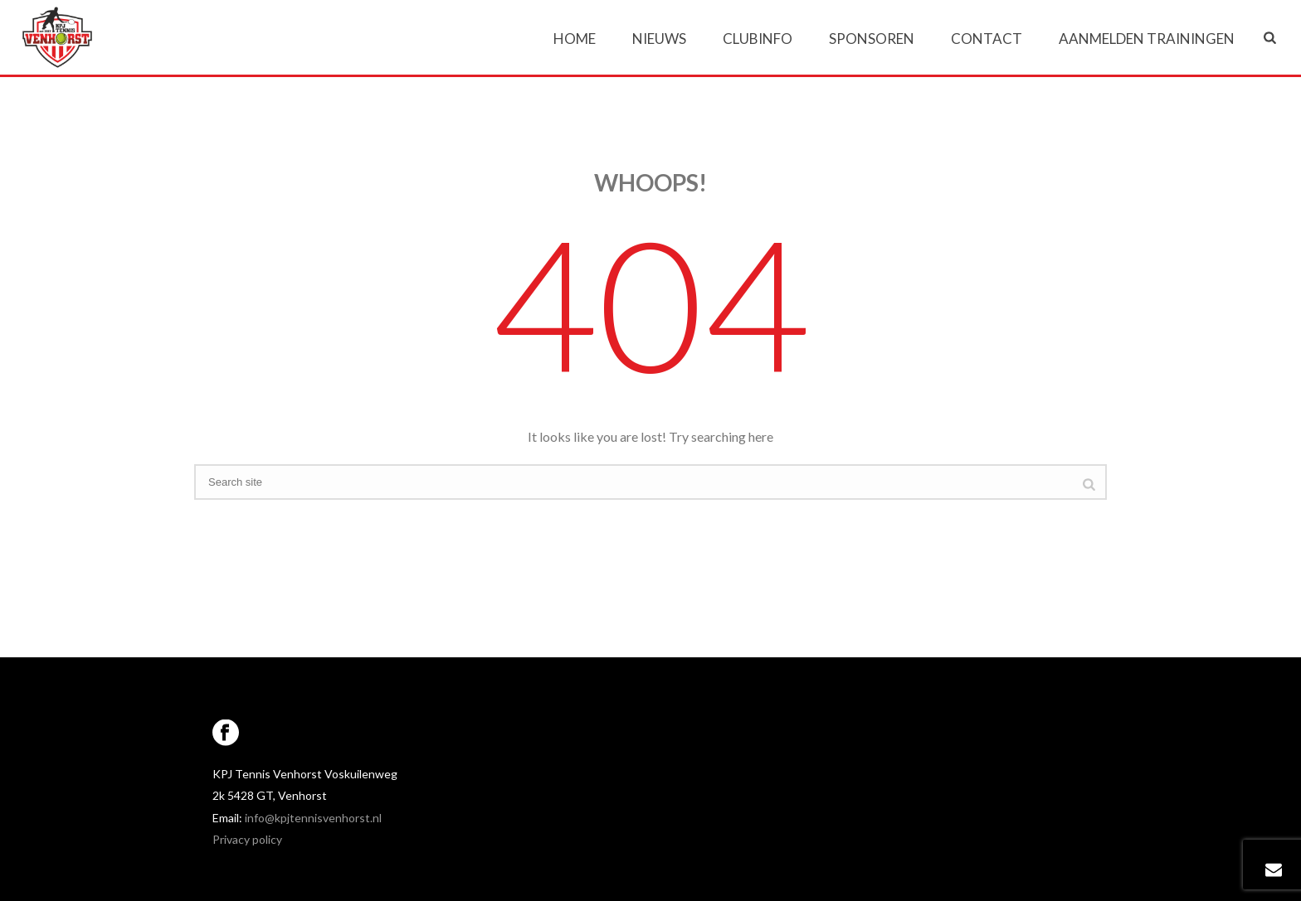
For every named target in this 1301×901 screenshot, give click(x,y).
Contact (986, 38)
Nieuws (659, 38)
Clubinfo (757, 38)
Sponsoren (871, 38)
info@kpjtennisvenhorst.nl (313, 818)
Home (574, 38)
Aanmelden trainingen (1147, 38)
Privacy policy (247, 839)
